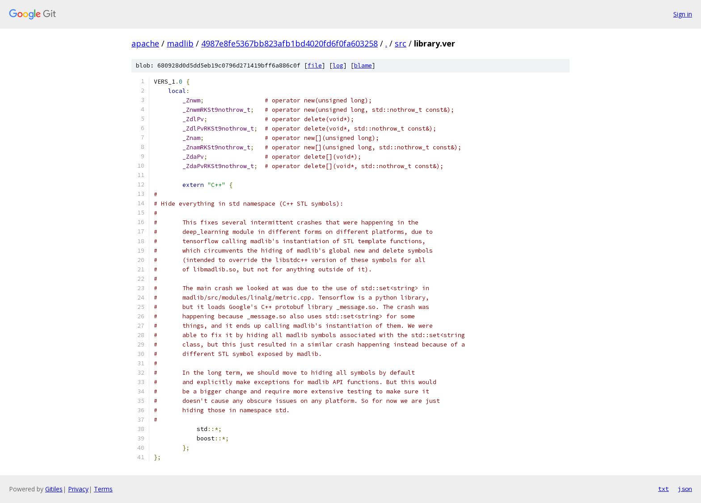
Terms (103, 489)
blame (363, 65)
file (315, 65)
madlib (180, 43)
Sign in (682, 14)
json (685, 489)
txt (663, 489)
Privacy (78, 489)
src (400, 43)
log (338, 65)
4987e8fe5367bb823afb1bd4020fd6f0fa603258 (289, 43)
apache (145, 43)
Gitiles (54, 489)
